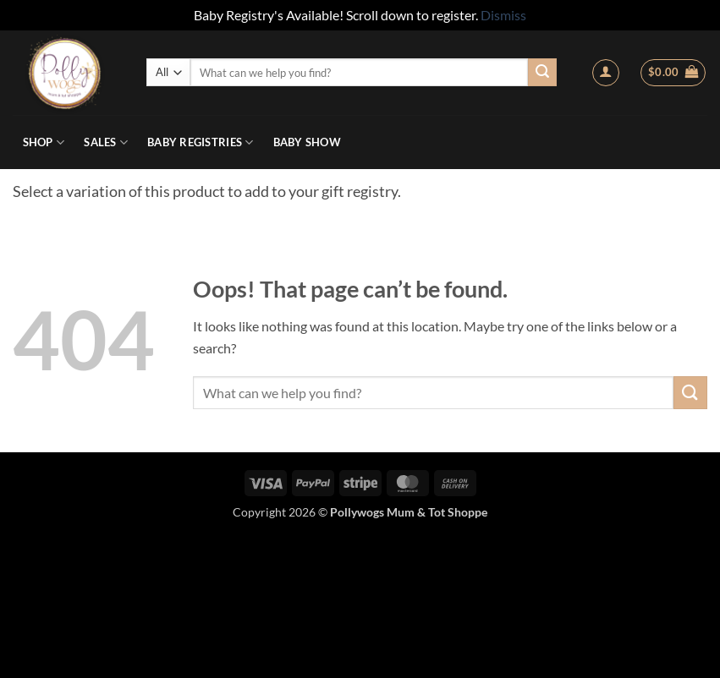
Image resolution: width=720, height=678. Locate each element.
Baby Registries (200, 142)
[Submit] (542, 72)
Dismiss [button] (503, 15)
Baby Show (307, 142)
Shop (43, 142)
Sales (106, 142)
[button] (605, 72)
